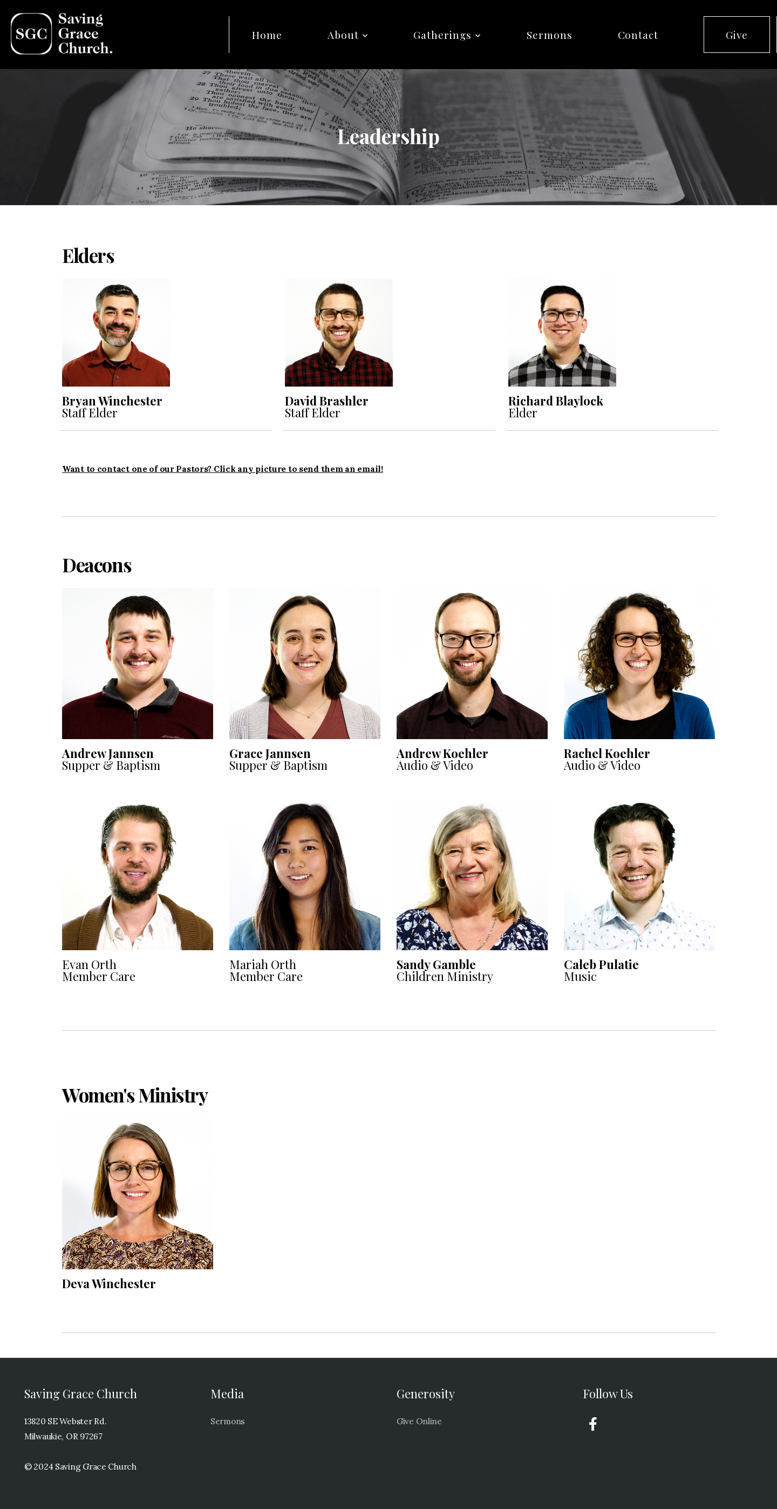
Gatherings (447, 35)
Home (267, 35)
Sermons (549, 35)
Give (737, 35)
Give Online (419, 1421)
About (348, 35)
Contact (638, 35)
